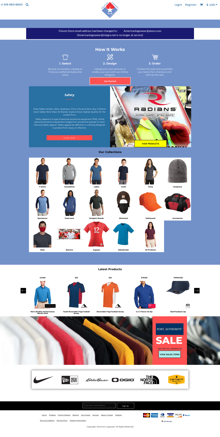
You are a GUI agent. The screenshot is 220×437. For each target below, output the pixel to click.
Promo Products (64, 415)
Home (44, 415)
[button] (27, 4)
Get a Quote (85, 415)
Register (191, 4)
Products (52, 415)
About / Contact (107, 415)
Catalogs (118, 415)
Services (95, 415)
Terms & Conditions (47, 420)
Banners (76, 415)
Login (178, 4)
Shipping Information (78, 420)
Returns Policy (62, 420)
